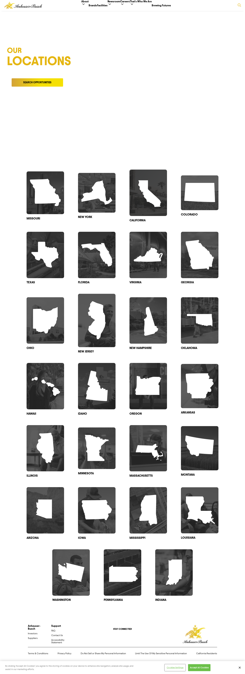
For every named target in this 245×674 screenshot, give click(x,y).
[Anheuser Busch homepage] (195, 636)
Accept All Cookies (199, 670)
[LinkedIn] (129, 640)
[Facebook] (115, 640)
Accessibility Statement (57, 643)
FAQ (53, 633)
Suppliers (33, 641)
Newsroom (114, 6)
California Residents (206, 656)
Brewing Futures (177, 5)
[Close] (239, 670)
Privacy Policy (64, 656)
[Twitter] (120, 640)
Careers (130, 6)
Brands (82, 5)
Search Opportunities (37, 85)
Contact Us (57, 638)
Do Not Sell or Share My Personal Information (103, 656)
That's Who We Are (151, 6)
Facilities (97, 5)
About (69, 6)
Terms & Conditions (38, 656)
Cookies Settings (175, 670)
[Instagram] (125, 640)
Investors (33, 636)
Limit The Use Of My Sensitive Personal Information (161, 656)
